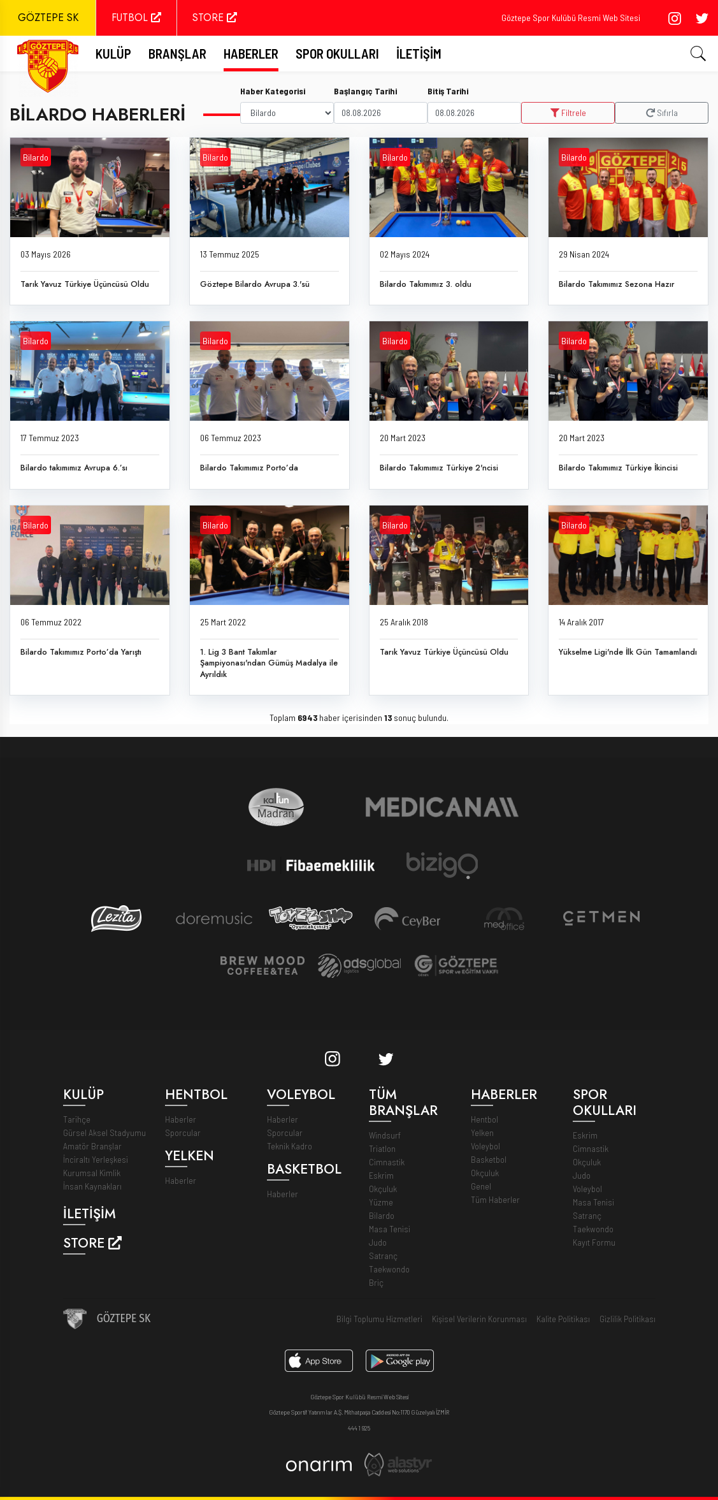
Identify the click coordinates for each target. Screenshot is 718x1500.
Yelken (482, 1132)
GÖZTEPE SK (48, 17)
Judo (378, 1242)
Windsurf (385, 1135)
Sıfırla (662, 112)
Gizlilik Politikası (628, 1318)
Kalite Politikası (563, 1318)
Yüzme (381, 1202)
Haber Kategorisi (272, 90)
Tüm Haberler (495, 1199)
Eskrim (381, 1175)
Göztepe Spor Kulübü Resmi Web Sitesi (570, 17)
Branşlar (177, 53)
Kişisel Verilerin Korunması (479, 1318)
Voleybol (485, 1145)
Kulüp (113, 53)
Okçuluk (383, 1188)
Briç (376, 1282)
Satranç (383, 1255)
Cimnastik (387, 1161)
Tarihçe (76, 1119)
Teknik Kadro (289, 1145)
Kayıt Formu (594, 1242)
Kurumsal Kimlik (91, 1172)
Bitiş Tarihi (447, 90)
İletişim (419, 53)
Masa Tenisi (389, 1228)
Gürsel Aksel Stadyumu (104, 1132)
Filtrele (568, 112)
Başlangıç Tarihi (365, 90)
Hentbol (484, 1119)
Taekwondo (389, 1268)
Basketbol (488, 1159)
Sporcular (183, 1132)
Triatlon (382, 1148)
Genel (481, 1186)
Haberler (251, 53)
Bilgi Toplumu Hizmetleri (379, 1318)
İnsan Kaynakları (92, 1186)
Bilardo (35, 157)
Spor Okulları (337, 53)
